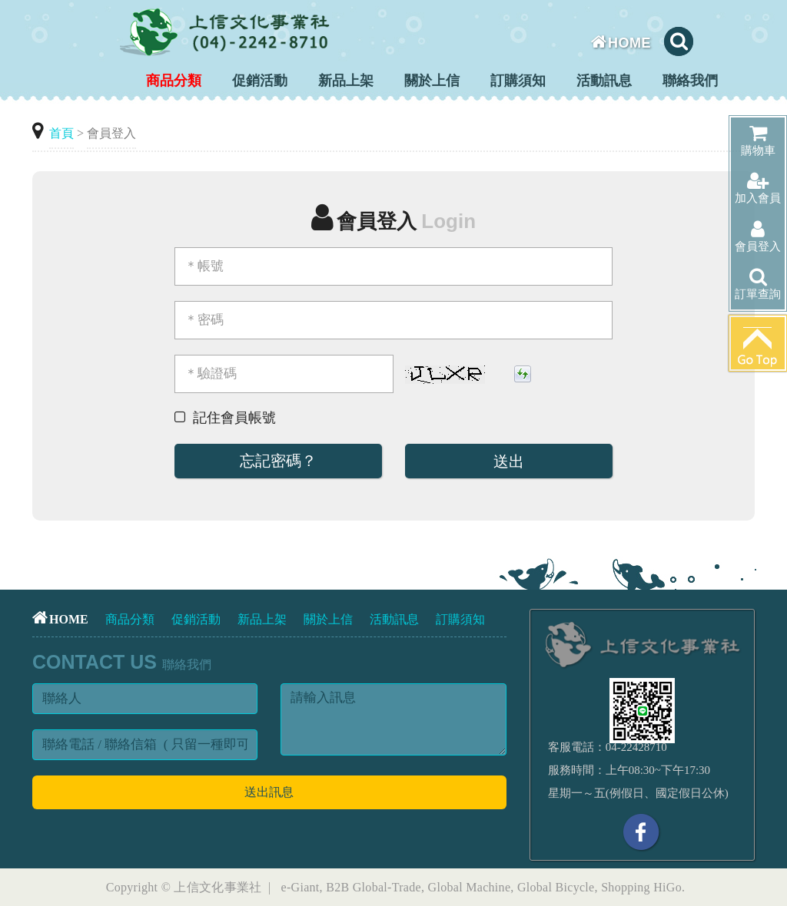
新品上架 (346, 80)
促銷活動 (259, 80)
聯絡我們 (690, 80)
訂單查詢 (758, 283)
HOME (621, 43)
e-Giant (300, 887)
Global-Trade (387, 887)
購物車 (758, 140)
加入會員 (758, 187)
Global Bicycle (556, 887)
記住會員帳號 (234, 417)
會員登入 (758, 236)
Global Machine (469, 887)
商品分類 (173, 80)
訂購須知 (518, 80)
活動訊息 (604, 80)
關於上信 (432, 80)
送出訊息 (269, 792)
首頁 (61, 133)
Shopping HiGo (641, 887)
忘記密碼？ (278, 460)
